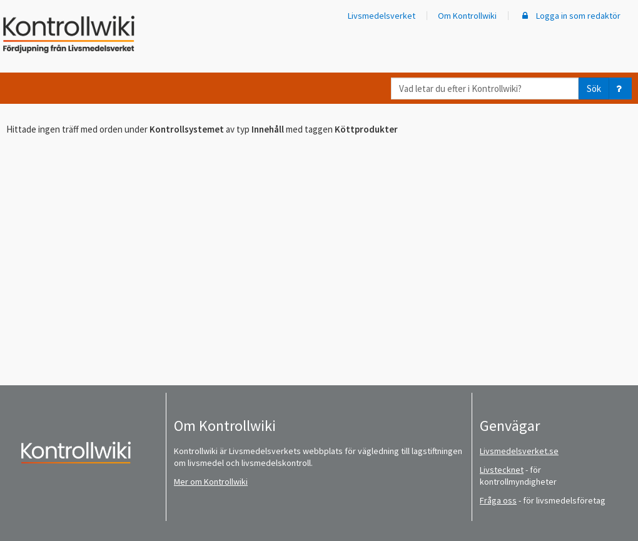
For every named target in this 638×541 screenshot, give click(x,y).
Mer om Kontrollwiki (211, 481)
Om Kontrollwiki (467, 15)
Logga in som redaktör (569, 15)
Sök (594, 88)
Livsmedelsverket (381, 15)
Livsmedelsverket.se (519, 451)
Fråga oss (498, 500)
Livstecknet (502, 469)
